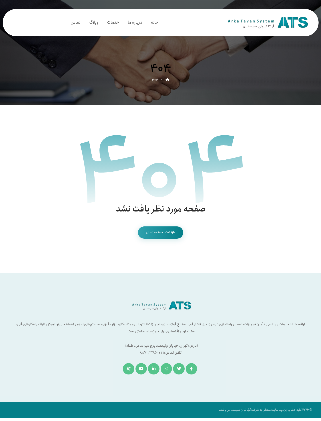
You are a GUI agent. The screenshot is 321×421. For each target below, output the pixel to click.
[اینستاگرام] (167, 370)
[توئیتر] (180, 370)
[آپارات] (127, 370)
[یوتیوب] (140, 370)
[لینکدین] (153, 370)
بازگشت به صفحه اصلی (160, 233)
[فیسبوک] (193, 370)
